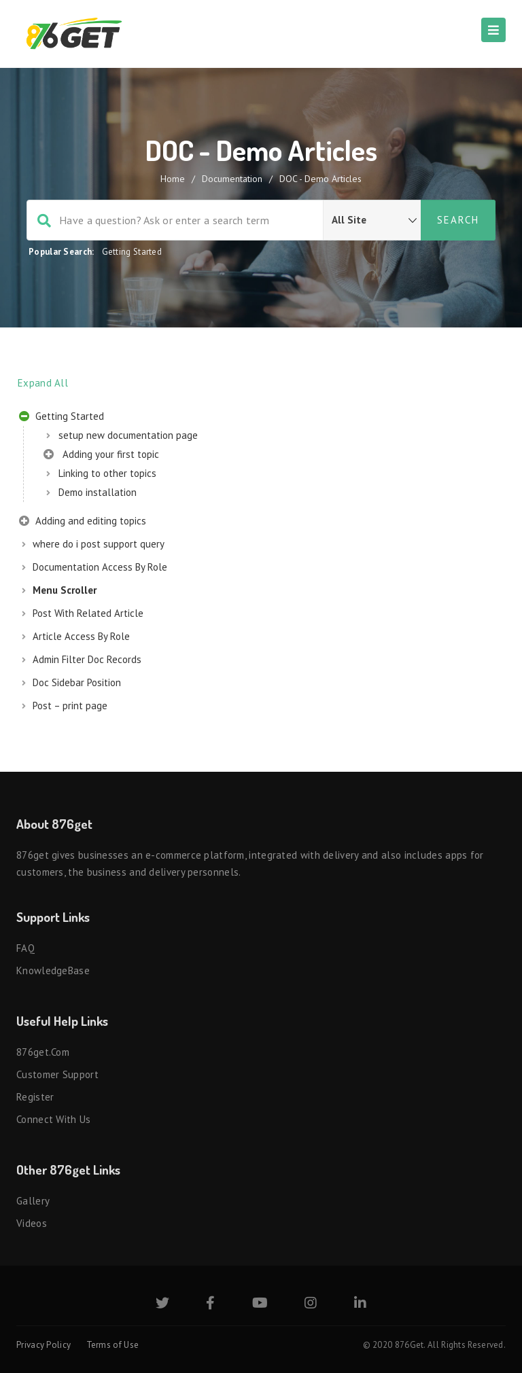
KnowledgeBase (53, 970)
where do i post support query (98, 543)
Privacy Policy (43, 1345)
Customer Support (57, 1074)
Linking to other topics (107, 473)
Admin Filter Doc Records (87, 659)
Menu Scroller (65, 590)
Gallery (33, 1200)
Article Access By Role (81, 636)
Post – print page (70, 705)
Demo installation (97, 492)
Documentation (232, 179)
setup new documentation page (128, 435)
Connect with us (53, 1119)
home (172, 179)
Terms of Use (112, 1345)
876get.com (42, 1052)
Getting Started (132, 251)
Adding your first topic (101, 456)
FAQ (25, 948)
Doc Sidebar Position (77, 682)
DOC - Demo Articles (320, 179)
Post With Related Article (88, 613)
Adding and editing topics (82, 522)
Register (35, 1096)
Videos (31, 1223)
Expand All (43, 382)
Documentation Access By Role (100, 566)
